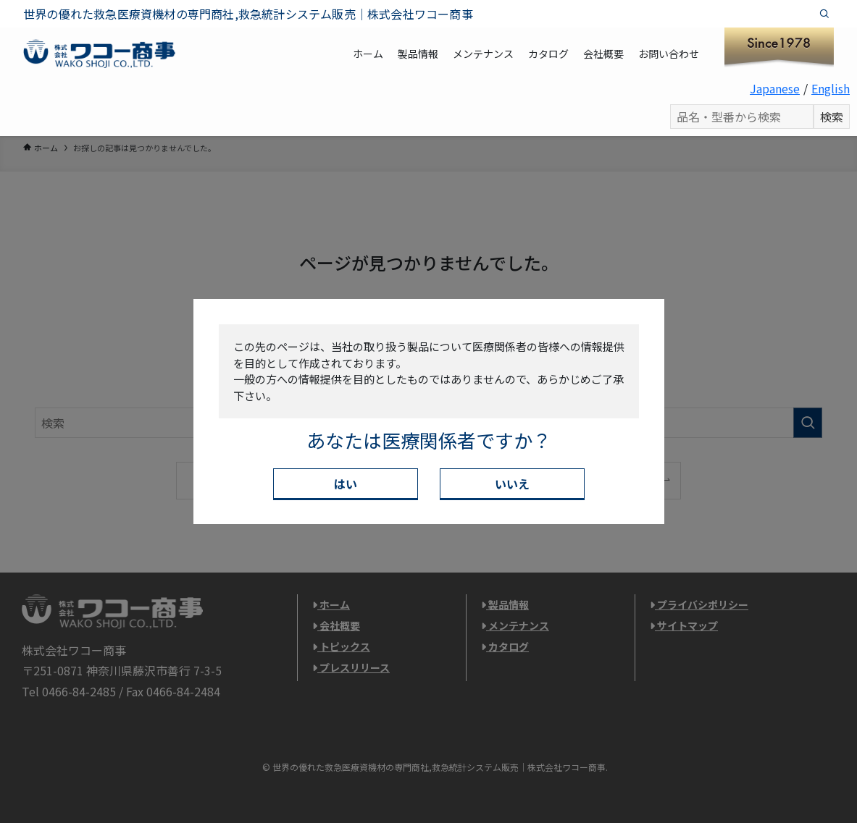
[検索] (824, 14)
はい (345, 483)
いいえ (512, 483)
